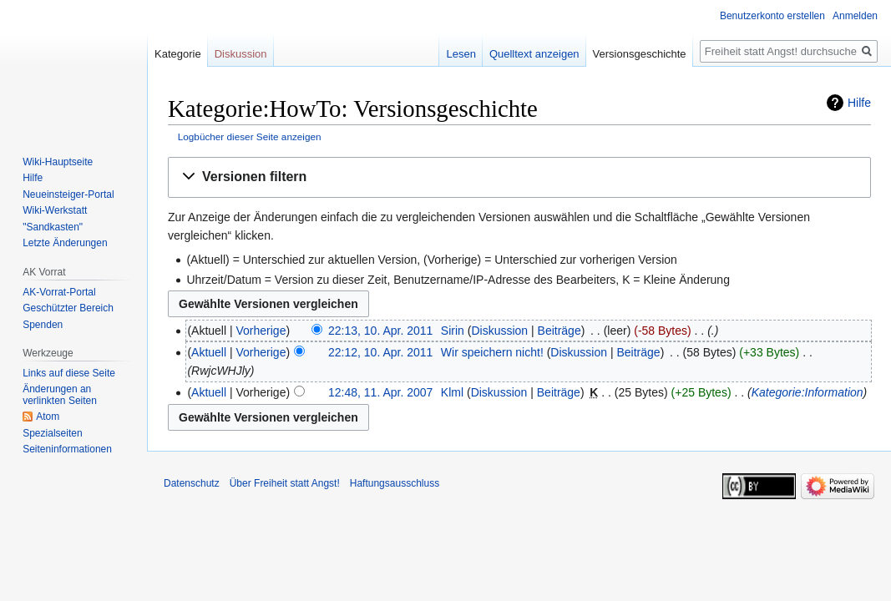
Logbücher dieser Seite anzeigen (249, 136)
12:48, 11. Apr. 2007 (380, 392)
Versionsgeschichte (639, 54)
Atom (47, 416)
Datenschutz (192, 483)
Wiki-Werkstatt (55, 210)
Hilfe (859, 102)
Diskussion (499, 330)
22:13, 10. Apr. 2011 (380, 330)
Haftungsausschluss (394, 483)
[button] (519, 177)
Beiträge (559, 330)
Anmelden (855, 16)
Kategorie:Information (807, 392)
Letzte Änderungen (65, 243)
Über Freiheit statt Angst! (285, 483)
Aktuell (208, 352)
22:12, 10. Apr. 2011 (380, 352)
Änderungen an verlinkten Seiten (60, 395)
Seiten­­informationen (67, 449)
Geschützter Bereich (68, 308)
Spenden (43, 325)
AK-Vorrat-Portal (59, 292)
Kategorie (177, 54)
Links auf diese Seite (69, 373)
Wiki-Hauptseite (58, 162)
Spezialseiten (52, 433)
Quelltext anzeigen (534, 54)
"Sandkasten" (53, 227)
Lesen (460, 54)
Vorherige (261, 330)
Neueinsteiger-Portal (68, 194)
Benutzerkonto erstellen (772, 16)
